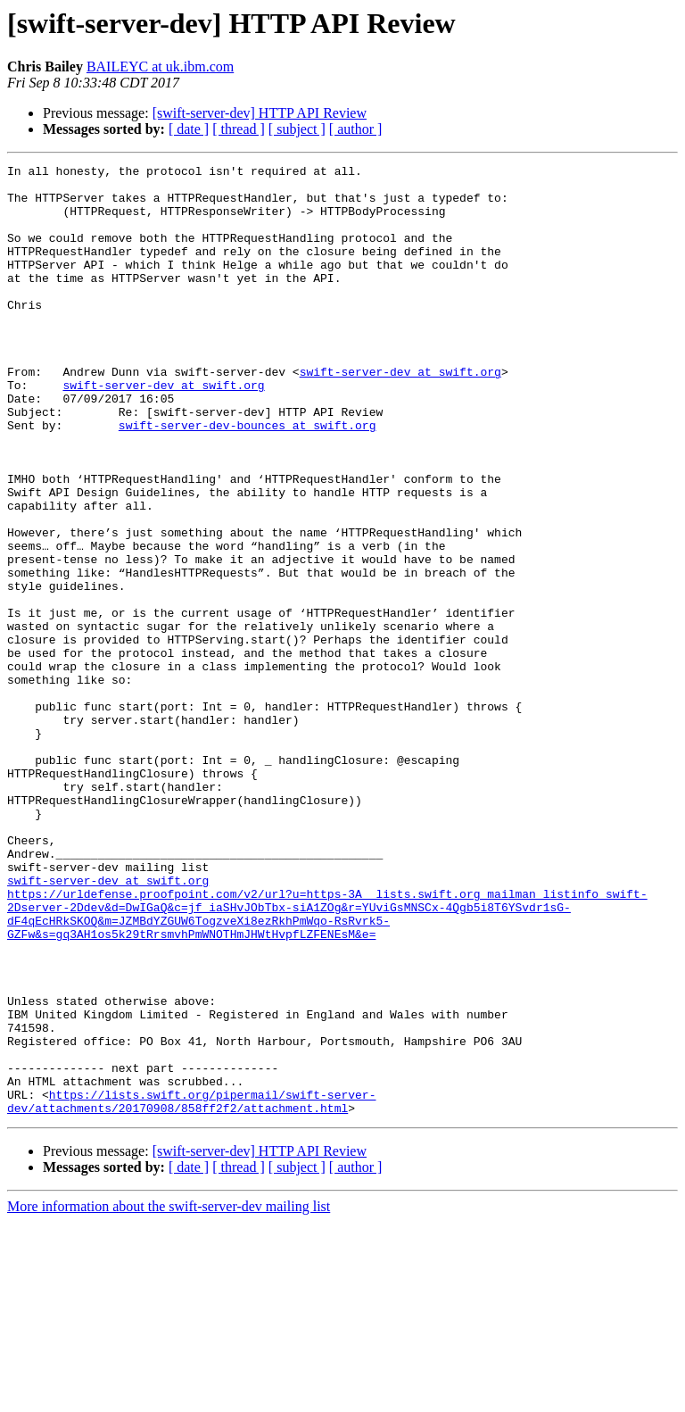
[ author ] (356, 129)
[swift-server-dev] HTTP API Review (260, 112)
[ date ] (189, 129)
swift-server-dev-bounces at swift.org (247, 478)
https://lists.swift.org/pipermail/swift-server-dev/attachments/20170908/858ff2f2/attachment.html (191, 1290)
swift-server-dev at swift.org (400, 414)
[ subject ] (297, 129)
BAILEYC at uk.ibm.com (160, 66)
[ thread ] (238, 129)
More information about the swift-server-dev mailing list (168, 1396)
